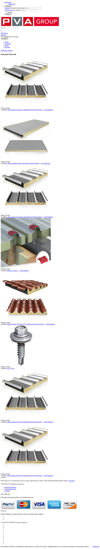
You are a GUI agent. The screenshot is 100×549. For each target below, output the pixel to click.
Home (6, 42)
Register (7, 8)
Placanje (3, 35)
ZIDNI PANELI (34, 163)
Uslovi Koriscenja (10, 489)
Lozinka (17, 10)
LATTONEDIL (48, 110)
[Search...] (9, 28)
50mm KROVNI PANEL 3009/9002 (18, 110)
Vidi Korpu (4, 33)
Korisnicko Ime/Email (17, 8)
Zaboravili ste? (9, 10)
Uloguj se (8, 6)
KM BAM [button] (8, 2)
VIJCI (8, 368)
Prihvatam (96, 546)
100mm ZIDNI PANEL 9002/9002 (18, 163)
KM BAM (12, 4)
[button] (4, 50)
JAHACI (9, 270)
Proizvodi (8, 44)
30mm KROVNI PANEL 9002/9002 (18, 217)
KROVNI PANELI (36, 110)
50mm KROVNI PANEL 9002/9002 (18, 422)
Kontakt (7, 491)
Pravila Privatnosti (10, 487)
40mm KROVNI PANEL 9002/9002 (18, 475)
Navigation (5, 38)
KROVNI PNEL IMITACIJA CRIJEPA (19, 324)
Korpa (7, 45)
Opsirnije (72, 481)
